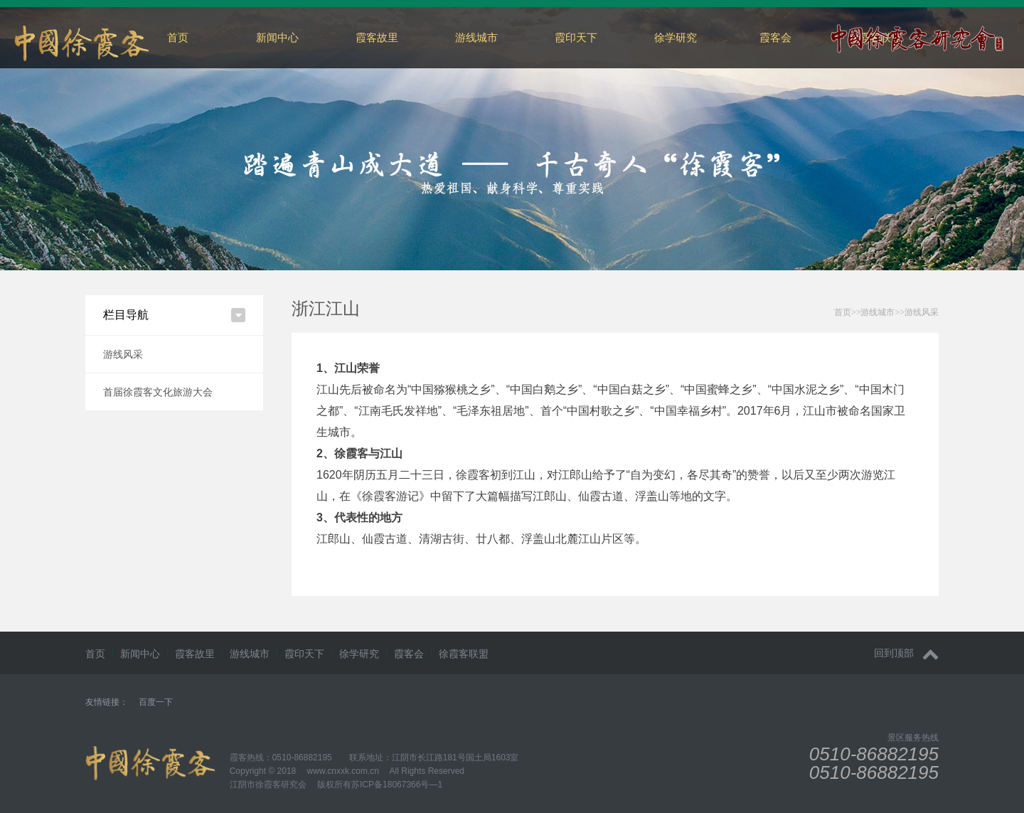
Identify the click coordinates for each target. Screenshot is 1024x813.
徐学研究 (675, 37)
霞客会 (775, 37)
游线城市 (476, 37)
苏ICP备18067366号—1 (396, 785)
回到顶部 (906, 653)
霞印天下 (576, 37)
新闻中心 (277, 37)
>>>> (886, 312)
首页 (177, 37)
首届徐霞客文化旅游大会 (158, 392)
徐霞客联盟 (464, 654)
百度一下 (156, 702)
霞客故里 (377, 37)
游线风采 (123, 354)
